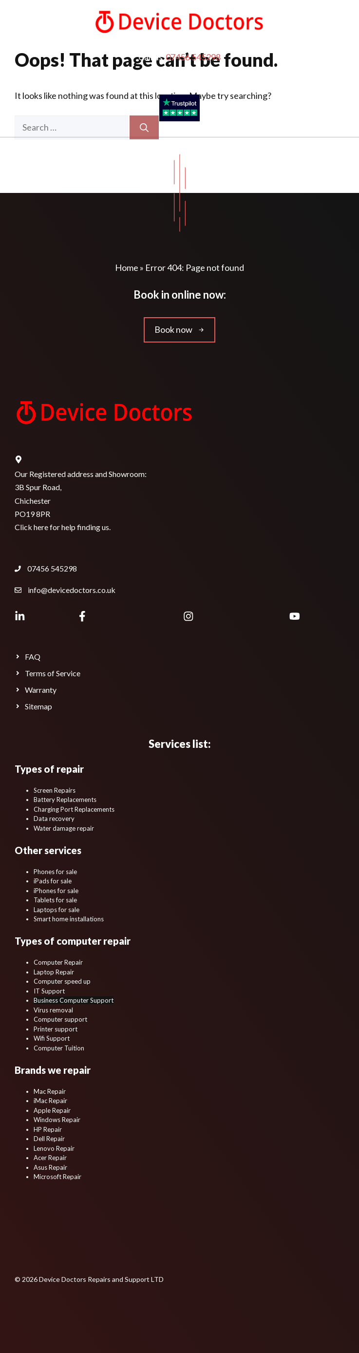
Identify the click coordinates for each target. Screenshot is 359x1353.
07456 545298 (193, 57)
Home (126, 267)
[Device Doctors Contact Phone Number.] (46, 568)
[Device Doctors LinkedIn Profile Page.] (20, 616)
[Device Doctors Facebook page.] (82, 616)
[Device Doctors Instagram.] (188, 616)
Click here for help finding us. (63, 527)
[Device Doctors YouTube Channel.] (295, 616)
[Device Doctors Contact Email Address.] (65, 590)
